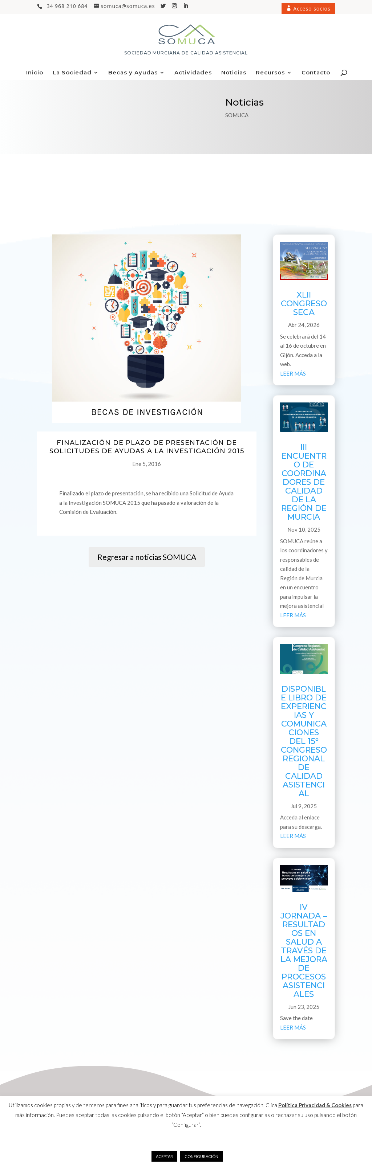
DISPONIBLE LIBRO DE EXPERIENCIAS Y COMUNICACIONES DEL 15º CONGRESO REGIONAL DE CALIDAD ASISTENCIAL (304, 741)
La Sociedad (72, 73)
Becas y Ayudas (133, 73)
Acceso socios (311, 8)
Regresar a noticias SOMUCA (146, 556)
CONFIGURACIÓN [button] (201, 1156)
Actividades (193, 73)
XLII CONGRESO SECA (304, 303)
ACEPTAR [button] (164, 1156)
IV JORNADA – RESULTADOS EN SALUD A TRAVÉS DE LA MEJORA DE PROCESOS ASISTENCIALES (303, 950)
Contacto (316, 73)
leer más (293, 373)
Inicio (34, 73)
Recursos (270, 73)
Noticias (233, 73)
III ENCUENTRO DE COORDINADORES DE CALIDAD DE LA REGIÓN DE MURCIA (304, 482)
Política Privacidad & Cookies (315, 1105)
